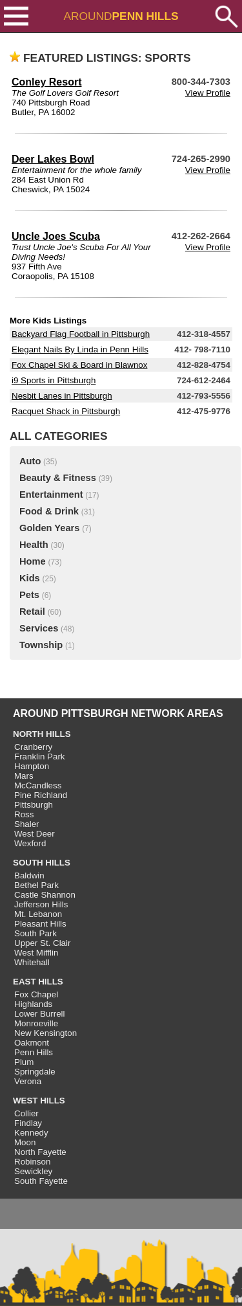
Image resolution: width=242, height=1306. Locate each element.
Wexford (30, 843)
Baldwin (29, 875)
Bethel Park (36, 885)
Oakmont (31, 1043)
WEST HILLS (39, 1100)
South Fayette (41, 1181)
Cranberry (33, 747)
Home (32, 561)
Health (33, 545)
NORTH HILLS (42, 734)
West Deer (34, 834)
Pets (29, 595)
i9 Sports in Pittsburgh (54, 380)
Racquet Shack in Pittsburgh (66, 411)
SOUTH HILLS (41, 862)
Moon (24, 1142)
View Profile (207, 93)
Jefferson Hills (41, 904)
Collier (26, 1113)
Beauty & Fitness (57, 478)
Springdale (34, 1071)
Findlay (28, 1123)
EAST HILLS (38, 981)
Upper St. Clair (42, 943)
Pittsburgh (33, 805)
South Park (35, 933)
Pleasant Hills (40, 924)
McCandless (37, 785)
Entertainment (51, 494)
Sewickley (33, 1171)
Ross (24, 814)
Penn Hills (33, 1052)
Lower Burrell (39, 1014)
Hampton (31, 766)
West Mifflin (36, 952)
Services (38, 628)
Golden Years (49, 528)
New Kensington (45, 1033)
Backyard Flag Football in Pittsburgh (81, 334)
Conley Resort (46, 82)
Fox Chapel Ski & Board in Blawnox (79, 365)
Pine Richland (40, 795)
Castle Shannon (45, 895)
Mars (24, 776)
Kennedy (31, 1133)
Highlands (33, 1004)
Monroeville (36, 1023)
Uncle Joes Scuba (56, 236)
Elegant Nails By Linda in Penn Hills (80, 349)
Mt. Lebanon (38, 914)
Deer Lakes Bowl (53, 159)
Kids (29, 578)
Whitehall (32, 962)
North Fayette (40, 1152)
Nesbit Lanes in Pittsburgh (62, 396)
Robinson (32, 1161)
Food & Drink (49, 511)
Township (41, 645)
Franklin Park (39, 756)
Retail (32, 611)
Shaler (26, 824)
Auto (30, 461)
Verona (27, 1081)
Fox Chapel (36, 994)
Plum (24, 1062)
